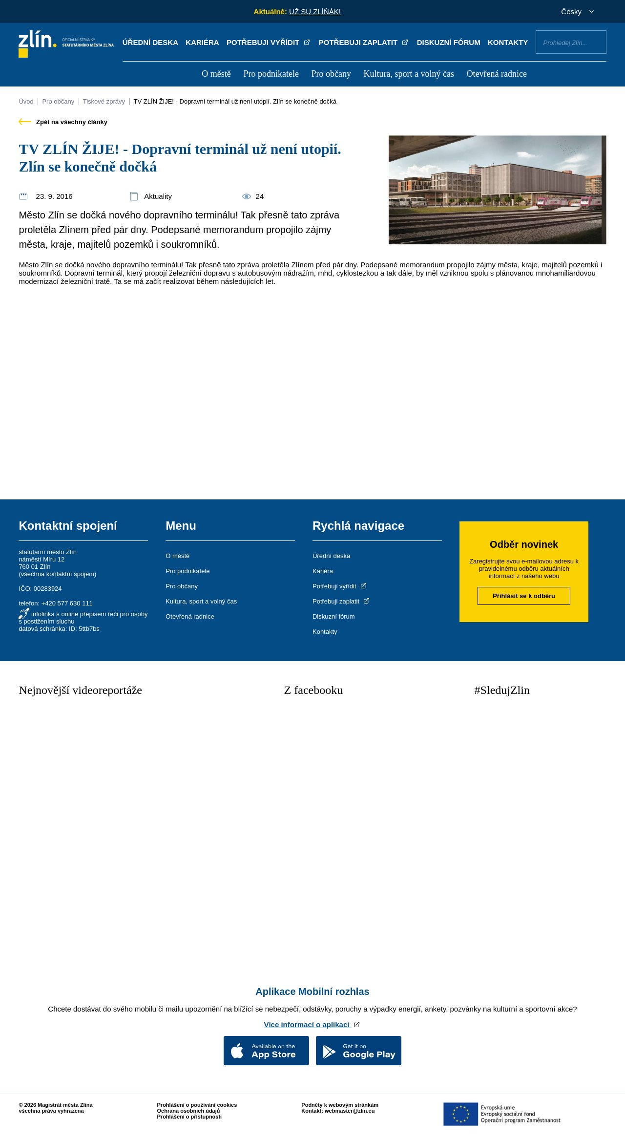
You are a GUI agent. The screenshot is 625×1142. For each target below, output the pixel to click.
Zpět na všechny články (63, 122)
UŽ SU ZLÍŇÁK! (315, 11)
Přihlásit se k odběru (524, 596)
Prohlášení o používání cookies (197, 1105)
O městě (216, 74)
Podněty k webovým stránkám (339, 1105)
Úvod (26, 101)
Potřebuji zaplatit (364, 42)
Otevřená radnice (497, 74)
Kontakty (508, 42)
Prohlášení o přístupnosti (189, 1117)
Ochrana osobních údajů (188, 1111)
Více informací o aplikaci (312, 1024)
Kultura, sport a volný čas (409, 74)
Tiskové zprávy (104, 101)
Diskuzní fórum (448, 42)
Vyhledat (595, 41)
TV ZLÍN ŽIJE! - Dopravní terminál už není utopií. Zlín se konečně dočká (235, 101)
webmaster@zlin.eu (350, 1111)
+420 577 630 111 (67, 603)
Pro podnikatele (270, 74)
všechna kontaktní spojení (57, 574)
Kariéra (202, 42)
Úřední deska (150, 42)
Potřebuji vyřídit (269, 42)
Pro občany (331, 74)
